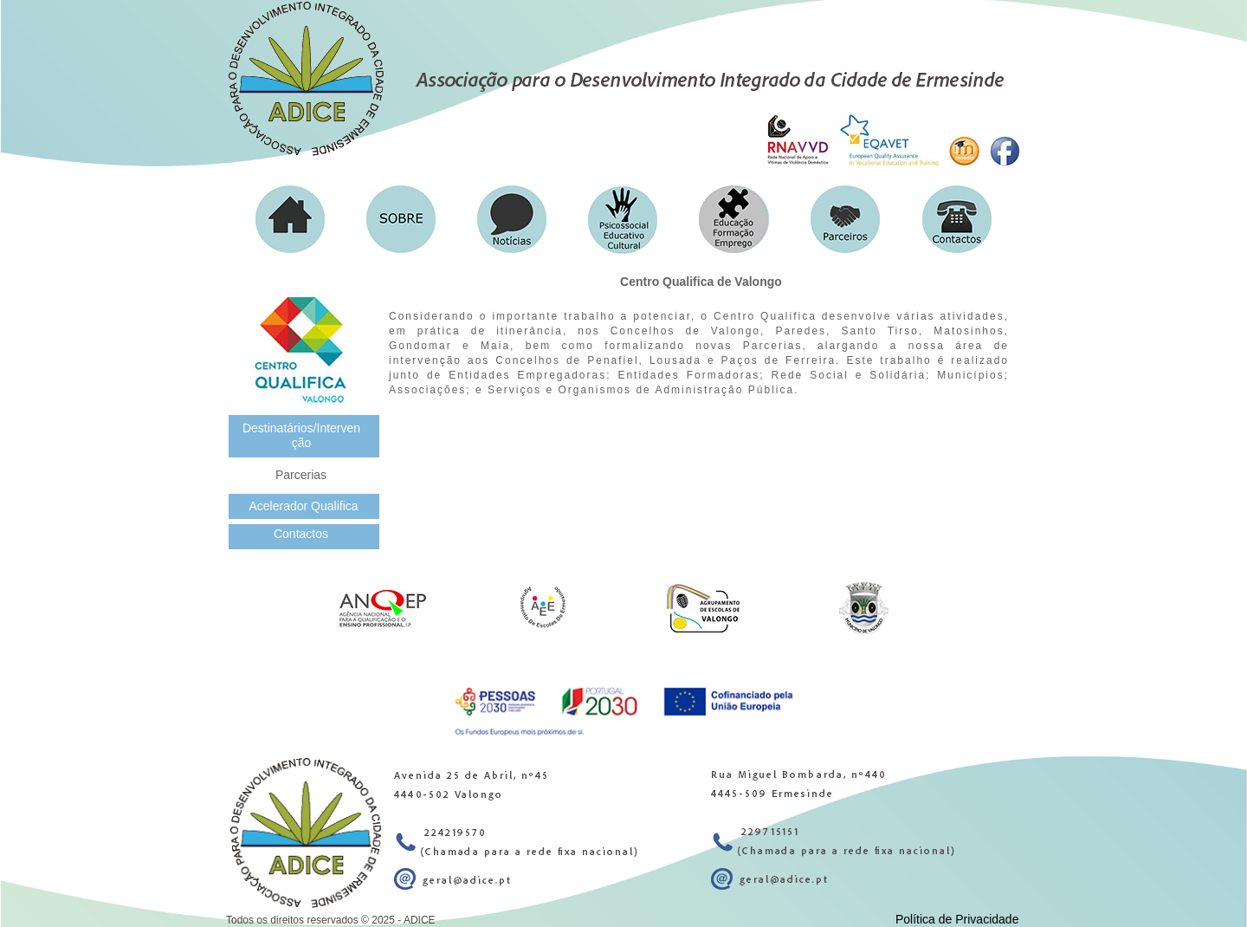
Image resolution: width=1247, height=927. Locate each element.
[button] (401, 219)
